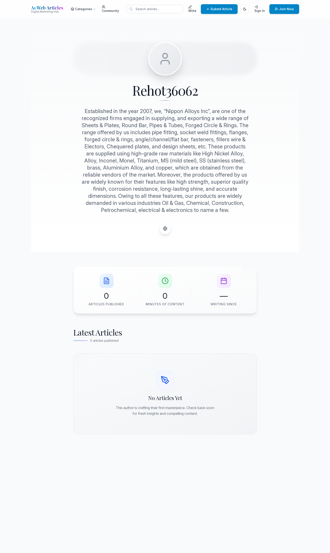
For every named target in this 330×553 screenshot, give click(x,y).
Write (192, 9)
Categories (83, 9)
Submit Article (219, 9)
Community (110, 9)
